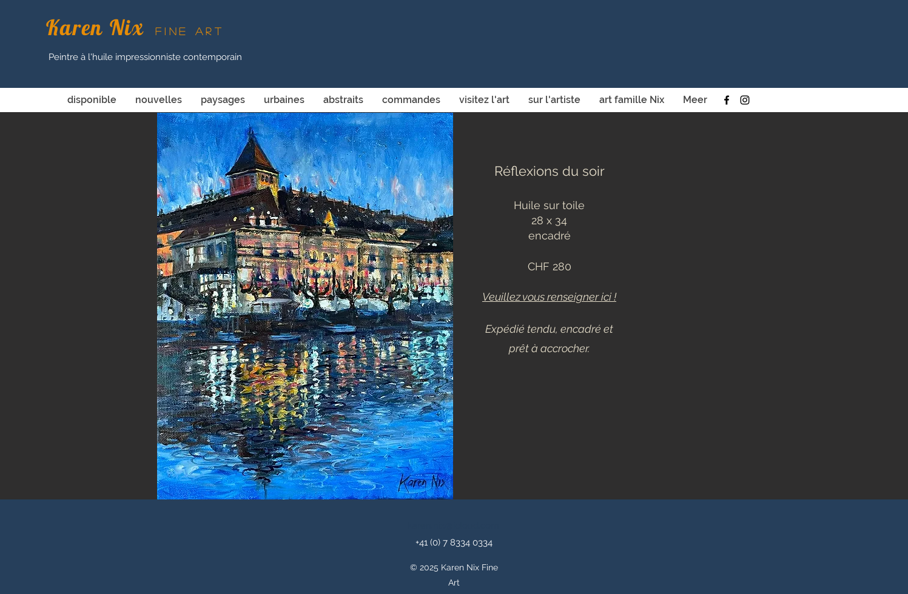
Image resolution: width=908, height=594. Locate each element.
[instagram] (745, 100)
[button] (305, 306)
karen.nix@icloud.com (453, 525)
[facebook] (727, 100)
